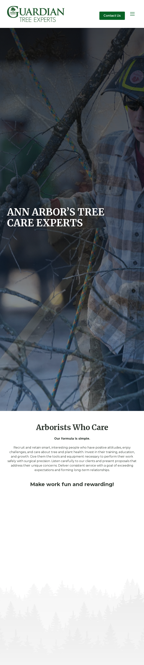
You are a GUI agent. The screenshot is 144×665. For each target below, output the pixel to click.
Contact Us (112, 15)
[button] (132, 13)
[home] (35, 14)
